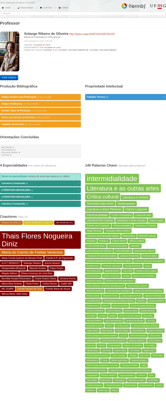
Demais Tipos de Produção (40, 110)
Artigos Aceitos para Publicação (40, 97)
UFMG (158, 6)
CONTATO (46, 8)
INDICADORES (25, 8)
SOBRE (63, 8)
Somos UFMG (133, 5)
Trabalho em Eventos (40, 124)
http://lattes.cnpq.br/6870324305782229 (91, 34)
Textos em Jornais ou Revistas (40, 117)
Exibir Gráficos (9, 77)
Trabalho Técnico (126, 97)
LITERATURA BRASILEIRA (40, 190)
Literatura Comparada (40, 183)
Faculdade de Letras (41, 45)
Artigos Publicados (40, 104)
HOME (6, 8)
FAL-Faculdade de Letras (50, 47)
